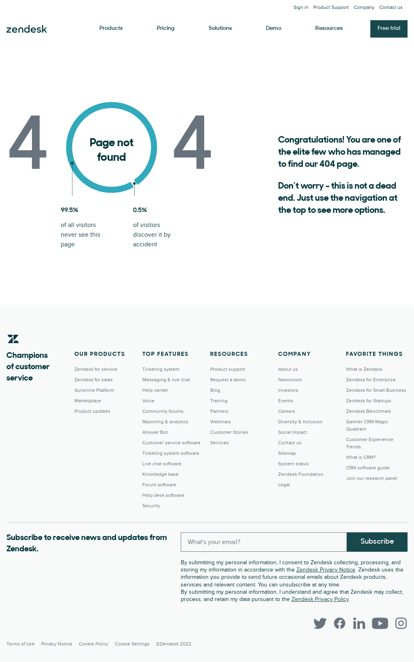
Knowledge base (160, 474)
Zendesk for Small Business (376, 390)
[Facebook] (339, 623)
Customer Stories (229, 432)
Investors (288, 390)
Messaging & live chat (166, 380)
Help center (155, 390)
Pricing (166, 28)
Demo (273, 28)
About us (288, 369)
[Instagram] (401, 623)
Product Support (331, 7)
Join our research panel (371, 478)
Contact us (391, 7)
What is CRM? (361, 457)
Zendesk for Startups (368, 401)
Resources (329, 28)
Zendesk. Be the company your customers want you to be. (26, 29)
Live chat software (162, 464)
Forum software (159, 485)
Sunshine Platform (94, 390)
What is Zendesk (364, 369)
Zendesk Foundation (300, 474)
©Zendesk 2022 (173, 644)
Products (111, 28)
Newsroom (290, 380)
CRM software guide (368, 468)
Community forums (163, 411)
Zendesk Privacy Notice (325, 569)
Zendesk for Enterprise (371, 380)
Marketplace (87, 401)
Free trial (389, 28)
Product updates (92, 411)
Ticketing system (161, 369)
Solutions (220, 28)
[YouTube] (380, 623)
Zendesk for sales (93, 380)
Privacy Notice (56, 644)
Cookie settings (132, 644)
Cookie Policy (93, 644)
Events (285, 401)
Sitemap (287, 453)
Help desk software (163, 495)
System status (293, 464)
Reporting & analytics (165, 422)
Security (151, 506)
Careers (286, 411)
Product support (227, 369)
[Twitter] (320, 623)
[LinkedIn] (359, 623)
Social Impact (292, 432)
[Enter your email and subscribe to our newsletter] (264, 542)
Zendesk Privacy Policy (320, 599)
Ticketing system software (170, 453)
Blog (215, 390)
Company (364, 7)
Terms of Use (20, 644)
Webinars (220, 422)
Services (219, 443)
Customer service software (171, 443)
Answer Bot (155, 432)
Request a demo (228, 380)
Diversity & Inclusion (300, 422)
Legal (284, 485)
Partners (219, 411)
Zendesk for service (95, 369)
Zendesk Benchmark (368, 411)
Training (219, 401)
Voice (148, 401)
